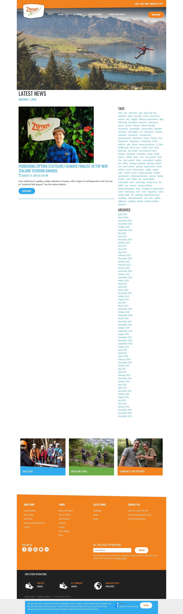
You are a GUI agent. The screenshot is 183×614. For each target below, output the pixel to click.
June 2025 (122, 236)
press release (129, 166)
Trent (144, 191)
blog (161, 119)
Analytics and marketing (128, 606)
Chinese (136, 125)
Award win (155, 116)
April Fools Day (150, 113)
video (161, 191)
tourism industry (145, 185)
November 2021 (125, 293)
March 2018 (123, 356)
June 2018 (122, 350)
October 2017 (123, 365)
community (123, 128)
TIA (160, 182)
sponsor (152, 176)
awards (121, 119)
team (132, 182)
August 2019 (123, 334)
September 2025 (125, 230)
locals (156, 147)
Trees (138, 191)
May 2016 (122, 384)
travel (120, 191)
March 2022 (123, 290)
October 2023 (124, 261)
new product (150, 157)
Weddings (97, 510)
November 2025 (125, 223)
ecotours (158, 131)
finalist (154, 138)
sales (120, 172)
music (135, 157)
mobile (129, 157)
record (128, 169)
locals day (122, 150)
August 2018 (123, 346)
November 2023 (125, 258)
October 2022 (124, 274)
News (138, 160)
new (142, 157)
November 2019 (125, 324)
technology (140, 182)
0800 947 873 (156, 3)
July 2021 (122, 302)
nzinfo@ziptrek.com (142, 514)
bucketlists (133, 122)
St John (121, 179)
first (160, 138)
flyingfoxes (135, 141)
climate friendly (148, 125)
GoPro (155, 141)
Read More (26, 191)
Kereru (135, 144)
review (155, 169)
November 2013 (125, 413)
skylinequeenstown (139, 176)
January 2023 (124, 268)
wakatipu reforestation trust (147, 195)
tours (138, 188)
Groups (62, 527)
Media (96, 514)
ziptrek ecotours (151, 201)
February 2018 (124, 359)
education (122, 135)
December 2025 (125, 220)
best (128, 119)
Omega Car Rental (138, 163)
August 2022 (123, 280)
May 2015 (122, 403)
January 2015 (123, 406)
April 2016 (122, 387)
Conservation (147, 128)
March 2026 (123, 217)
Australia (137, 116)
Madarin (121, 154)
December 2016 (125, 378)
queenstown (149, 166)
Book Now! (156, 14)
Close (146, 605)
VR (132, 195)
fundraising (146, 141)
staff (128, 179)
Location (79, 14)
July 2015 (122, 400)
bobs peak (122, 122)
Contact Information (137, 519)
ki (157, 144)
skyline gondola (145, 172)
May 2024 (122, 252)
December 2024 (125, 239)
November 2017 (125, 362)
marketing (141, 154)
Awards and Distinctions (34, 523)
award (145, 116)
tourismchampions (126, 188)
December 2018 (125, 337)
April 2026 (122, 214)
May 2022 (122, 283)
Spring (160, 176)
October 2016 (123, 381)
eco (141, 131)
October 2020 (124, 312)
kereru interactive (147, 144)
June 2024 (122, 249)
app (140, 113)
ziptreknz (122, 204)
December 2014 (125, 410)
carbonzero (153, 122)
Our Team (28, 519)
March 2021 (123, 305)
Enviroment (133, 135)
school (127, 172)
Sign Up (141, 550)
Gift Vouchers (97, 14)
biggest (134, 119)
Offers (125, 163)
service (134, 172)
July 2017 (122, 369)
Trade (95, 519)
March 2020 (123, 318)
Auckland (122, 116)
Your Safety (29, 514)
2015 (120, 113)
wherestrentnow (135, 198)
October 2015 (123, 394)
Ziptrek (33, 11)
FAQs (61, 535)
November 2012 (125, 416)
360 (125, 113)
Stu (139, 179)
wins (151, 198)
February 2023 (124, 264)
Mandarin (131, 154)
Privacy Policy (30, 596)
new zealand (129, 160)
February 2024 (124, 255)
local (151, 147)
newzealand (148, 160)
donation (158, 128)
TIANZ (120, 185)
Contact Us (134, 504)
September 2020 (125, 315)
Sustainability (29, 510)
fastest (146, 138)
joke (128, 144)
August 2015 (123, 397)
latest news (135, 147)
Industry (121, 144)
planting (150, 163)
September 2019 (125, 331)
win (146, 198)
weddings (122, 198)
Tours (62, 504)
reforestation (138, 169)
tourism (133, 185)
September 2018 (125, 343)
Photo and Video (118, 14)
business (143, 122)
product (139, 166)
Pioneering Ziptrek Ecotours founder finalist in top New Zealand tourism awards (63, 168)
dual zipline (133, 131)
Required (122, 603)
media (149, 154)
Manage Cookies (44, 596)
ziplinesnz (122, 201)
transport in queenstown (152, 188)
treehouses (129, 191)
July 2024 (122, 246)
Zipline (157, 198)
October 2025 (124, 227)
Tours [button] (61, 14)
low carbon (133, 150)
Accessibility (64, 531)
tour (126, 185)
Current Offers (65, 514)
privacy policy (121, 558)
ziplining (131, 201)
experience (137, 138)
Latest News (99, 504)
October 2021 (123, 296)
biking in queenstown (148, 119)
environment (145, 135)
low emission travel (147, 150)
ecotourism (149, 131)
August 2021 (123, 299)
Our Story (29, 504)
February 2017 (124, 375)
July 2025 (122, 233)
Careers (27, 527)
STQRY (134, 179)
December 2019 (125, 321)
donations (122, 131)
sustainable (123, 182)
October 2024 (124, 242)
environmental (124, 138)
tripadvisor (152, 191)
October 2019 (123, 328)
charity (128, 125)
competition (134, 128)
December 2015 (125, 391)
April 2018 (122, 353)
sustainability (148, 179)
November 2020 (125, 309)
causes (121, 125)
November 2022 (125, 271)
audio (130, 116)
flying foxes (123, 141)
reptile (148, 169)
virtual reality (124, 195)
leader (144, 147)
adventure (132, 113)
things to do (152, 182)
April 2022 (122, 287)
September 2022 (125, 277)
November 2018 (125, 340)
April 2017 (122, 372)
